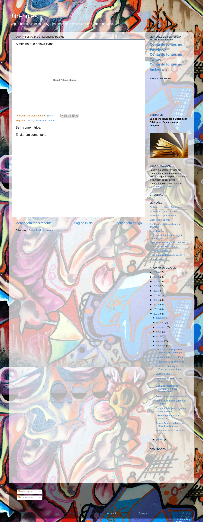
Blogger (143, 513)
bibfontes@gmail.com (161, 186)
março (159, 341)
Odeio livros (40, 120)
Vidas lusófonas (158, 259)
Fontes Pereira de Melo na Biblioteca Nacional (170, 424)
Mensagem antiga (129, 223)
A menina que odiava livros (170, 361)
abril (158, 336)
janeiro (160, 439)
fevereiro (161, 345)
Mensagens (25, 491)
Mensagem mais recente (33, 223)
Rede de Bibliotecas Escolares (166, 255)
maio (159, 331)
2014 (156, 300)
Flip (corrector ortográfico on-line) (167, 242)
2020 (156, 272)
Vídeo (51, 120)
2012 (156, 309)
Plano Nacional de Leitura (163, 246)
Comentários (26, 497)
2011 (156, 313)
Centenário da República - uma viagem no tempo (169, 351)
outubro (160, 322)
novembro (162, 318)
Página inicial (83, 223)
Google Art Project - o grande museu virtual (171, 409)
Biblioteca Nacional (160, 219)
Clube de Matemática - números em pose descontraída (168, 388)
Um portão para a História (169, 357)
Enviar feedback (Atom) (41, 230)
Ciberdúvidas (157, 231)
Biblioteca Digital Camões (163, 211)
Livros (30, 120)
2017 (156, 286)
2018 (156, 281)
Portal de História (159, 250)
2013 (156, 304)
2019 (156, 277)
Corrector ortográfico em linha (171, 396)
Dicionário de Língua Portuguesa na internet (169, 367)
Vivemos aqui (163, 374)
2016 (156, 290)
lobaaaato (112, 513)
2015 (156, 295)
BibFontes (23, 16)
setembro (161, 327)
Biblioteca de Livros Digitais (164, 207)
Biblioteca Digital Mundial (163, 215)
